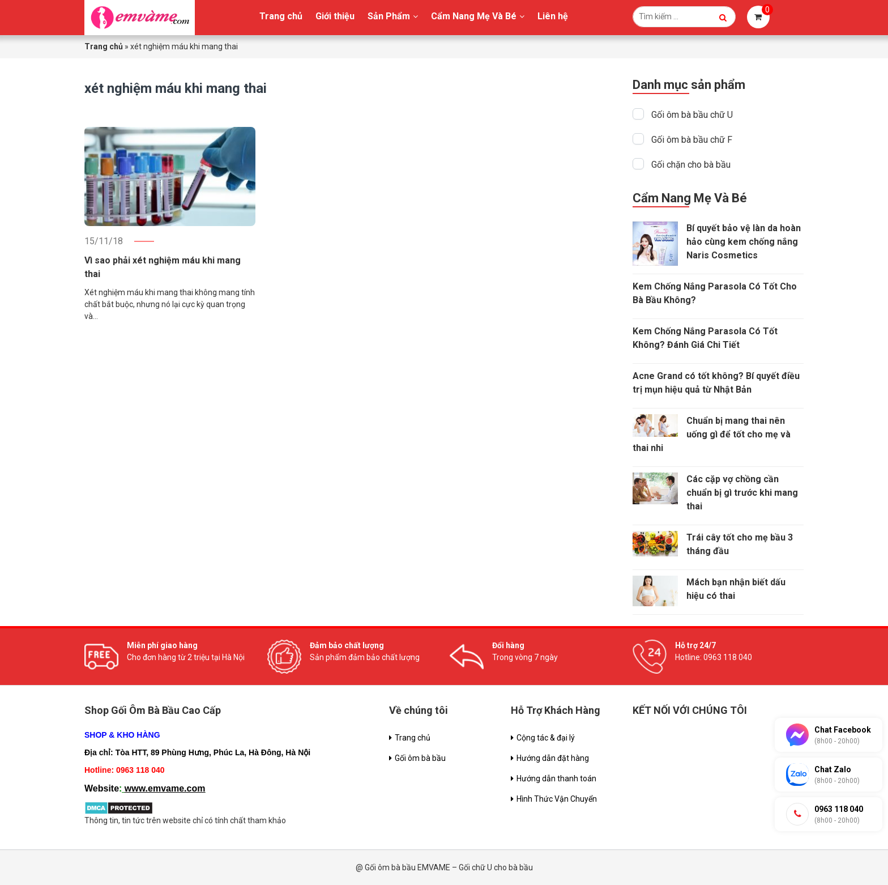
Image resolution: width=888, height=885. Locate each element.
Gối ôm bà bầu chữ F (691, 139)
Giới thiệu (335, 16)
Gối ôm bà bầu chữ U (692, 114)
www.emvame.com (165, 788)
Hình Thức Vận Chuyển (556, 798)
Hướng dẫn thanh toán (556, 778)
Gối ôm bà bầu (420, 758)
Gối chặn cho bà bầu (691, 164)
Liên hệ (552, 16)
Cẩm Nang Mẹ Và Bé (473, 16)
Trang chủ (280, 16)
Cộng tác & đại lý (545, 737)
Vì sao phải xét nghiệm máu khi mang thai (162, 267)
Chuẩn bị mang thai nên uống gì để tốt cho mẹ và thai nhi (712, 434)
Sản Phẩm (389, 16)
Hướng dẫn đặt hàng (552, 758)
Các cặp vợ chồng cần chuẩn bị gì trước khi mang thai (742, 493)
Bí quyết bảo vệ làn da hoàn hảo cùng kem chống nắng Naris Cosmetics (743, 242)
